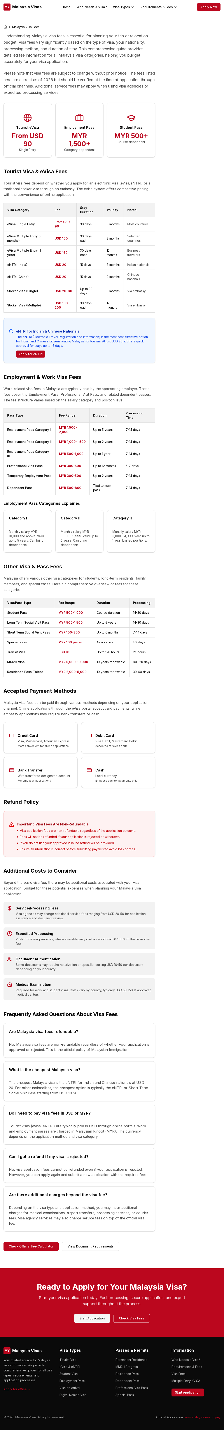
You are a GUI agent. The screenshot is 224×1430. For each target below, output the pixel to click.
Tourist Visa (68, 1360)
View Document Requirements (91, 1246)
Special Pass (125, 1395)
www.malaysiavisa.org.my (202, 1417)
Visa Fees (179, 1374)
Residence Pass (127, 1374)
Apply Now (209, 7)
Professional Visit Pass (132, 1388)
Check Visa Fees (131, 1318)
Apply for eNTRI (31, 354)
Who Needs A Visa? (92, 7)
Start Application (92, 1318)
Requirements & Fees (158, 7)
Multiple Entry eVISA (186, 1381)
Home (66, 7)
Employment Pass (72, 1381)
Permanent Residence (131, 1360)
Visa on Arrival (70, 1388)
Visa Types (123, 7)
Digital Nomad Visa (73, 1395)
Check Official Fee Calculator (31, 1246)
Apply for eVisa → (17, 1389)
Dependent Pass (128, 1381)
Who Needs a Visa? (186, 1360)
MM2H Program (127, 1367)
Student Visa (69, 1374)
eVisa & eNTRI (70, 1367)
